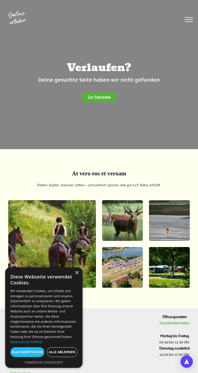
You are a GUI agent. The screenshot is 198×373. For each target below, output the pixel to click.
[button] (99, 97)
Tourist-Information (174, 322)
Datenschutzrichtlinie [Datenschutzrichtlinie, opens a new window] (26, 342)
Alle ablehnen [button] (62, 352)
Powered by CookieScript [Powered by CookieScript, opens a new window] (44, 362)
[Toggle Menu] (189, 19)
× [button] (77, 273)
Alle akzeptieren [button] (27, 352)
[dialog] (43, 317)
